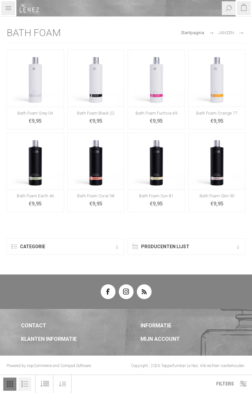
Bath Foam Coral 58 (95, 195)
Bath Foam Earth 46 (35, 195)
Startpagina (192, 32)
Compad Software (75, 365)
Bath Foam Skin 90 (217, 195)
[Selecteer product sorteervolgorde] (62, 384)
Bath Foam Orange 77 (216, 113)
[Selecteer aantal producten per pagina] (44, 384)
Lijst (24, 384)
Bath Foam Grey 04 (35, 113)
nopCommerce (39, 365)
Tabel (9, 384)
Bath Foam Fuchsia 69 (156, 113)
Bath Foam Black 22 (95, 113)
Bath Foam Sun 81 (156, 195)
